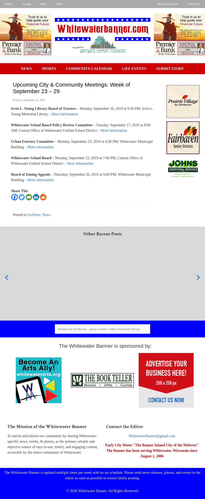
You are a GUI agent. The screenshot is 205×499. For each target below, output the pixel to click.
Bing (43, 3)
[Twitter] (22, 197)
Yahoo (59, 3)
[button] (7, 277)
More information (41, 180)
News (46, 215)
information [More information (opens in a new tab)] (45, 147)
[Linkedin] (36, 197)
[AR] (182, 178)
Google (26, 3)
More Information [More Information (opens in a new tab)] (65, 114)
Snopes (9, 3)
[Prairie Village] (182, 117)
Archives (33, 215)
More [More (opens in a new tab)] (32, 147)
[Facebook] (14, 197)
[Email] (29, 197)
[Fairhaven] (182, 153)
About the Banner (167, 3)
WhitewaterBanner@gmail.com (152, 436)
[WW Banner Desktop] (25, 55)
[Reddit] (43, 197)
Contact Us (193, 3)
